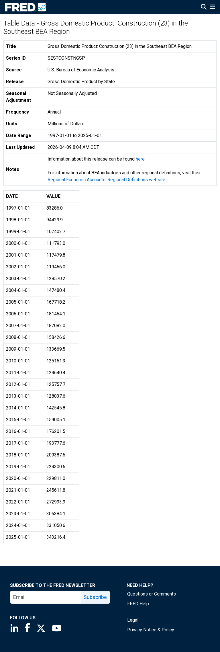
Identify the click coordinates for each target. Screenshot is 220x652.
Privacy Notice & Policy (150, 630)
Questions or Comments (151, 594)
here (140, 159)
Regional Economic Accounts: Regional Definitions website (106, 179)
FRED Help (138, 603)
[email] (45, 597)
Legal (132, 620)
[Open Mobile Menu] (212, 7)
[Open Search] (204, 7)
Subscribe (95, 597)
